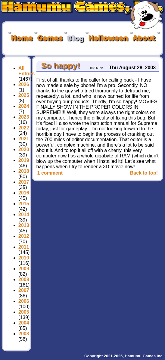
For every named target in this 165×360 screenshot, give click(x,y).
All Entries (26, 71)
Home (22, 38)
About (143, 38)
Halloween (108, 38)
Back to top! (144, 172)
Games (49, 38)
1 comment (50, 172)
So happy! (59, 65)
